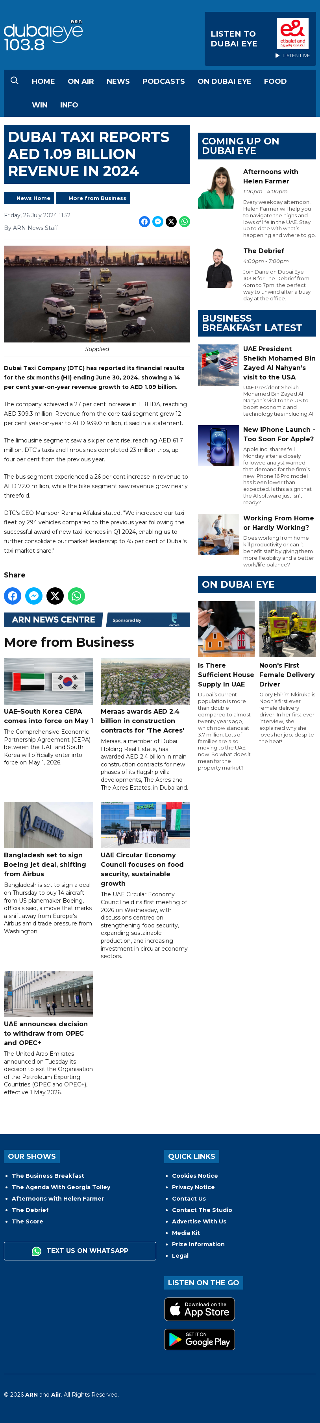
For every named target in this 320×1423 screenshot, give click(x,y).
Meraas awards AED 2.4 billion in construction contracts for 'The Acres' (145, 696)
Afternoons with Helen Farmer (58, 1198)
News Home (33, 198)
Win (40, 105)
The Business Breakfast (48, 1175)
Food (275, 81)
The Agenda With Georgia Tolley (61, 1187)
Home (43, 81)
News (118, 81)
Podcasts (163, 81)
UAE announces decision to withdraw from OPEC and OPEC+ (48, 1008)
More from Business (97, 198)
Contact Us (189, 1198)
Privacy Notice (193, 1187)
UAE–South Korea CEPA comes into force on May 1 (48, 691)
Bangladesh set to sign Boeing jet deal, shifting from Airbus (48, 840)
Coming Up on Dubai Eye (240, 145)
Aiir (56, 1394)
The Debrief (30, 1210)
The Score (27, 1221)
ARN (31, 1394)
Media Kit (186, 1232)
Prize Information (198, 1244)
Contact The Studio (202, 1210)
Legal (180, 1255)
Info (69, 105)
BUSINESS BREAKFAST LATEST (252, 323)
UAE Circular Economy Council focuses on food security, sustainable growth (145, 844)
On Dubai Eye (225, 81)
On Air (81, 81)
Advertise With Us (199, 1221)
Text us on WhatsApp (80, 1251)
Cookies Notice (195, 1175)
